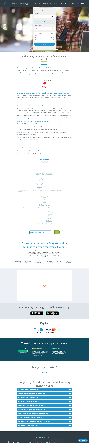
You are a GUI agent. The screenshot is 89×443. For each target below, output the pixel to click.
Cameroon (31, 418)
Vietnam (31, 441)
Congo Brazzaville (32, 420)
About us (56, 3)
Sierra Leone (31, 435)
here (21, 149)
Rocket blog (79, 425)
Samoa (47, 434)
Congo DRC (39, 420)
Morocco (31, 430)
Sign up (67, 3)
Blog (62, 3)
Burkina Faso (40, 417)
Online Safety (79, 427)
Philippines (56, 432)
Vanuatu (56, 439)
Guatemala (31, 423)
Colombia (56, 418)
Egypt (56, 420)
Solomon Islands (40, 435)
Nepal (47, 430)
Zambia (39, 441)
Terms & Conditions (77, 432)
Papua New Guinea (32, 434)
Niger (30, 432)
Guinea (39, 423)
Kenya (47, 425)
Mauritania (48, 429)
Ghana (56, 422)
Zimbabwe (48, 441)
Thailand (56, 437)
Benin (47, 415)
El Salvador (31, 422)
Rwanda (39, 434)
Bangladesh (40, 415)
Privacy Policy (79, 429)
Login (73, 3)
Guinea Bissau (49, 423)
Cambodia (56, 417)
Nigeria (39, 432)
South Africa (57, 435)
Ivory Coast (40, 425)
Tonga (39, 439)
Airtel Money (60, 96)
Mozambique (40, 430)
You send (37, 13)
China (47, 418)
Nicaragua (56, 430)
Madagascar (48, 427)
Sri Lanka (39, 437)
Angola (30, 415)
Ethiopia (39, 422)
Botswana (56, 415)
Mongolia (56, 429)
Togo (30, 439)
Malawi (56, 427)
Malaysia (31, 429)
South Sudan (31, 437)
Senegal (56, 434)
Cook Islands (48, 420)
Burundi (48, 417)
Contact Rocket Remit (77, 430)
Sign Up (44, 65)
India (55, 423)
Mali (38, 429)
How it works (37, 3)
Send (44, 44)
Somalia (48, 435)
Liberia (39, 427)
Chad (38, 418)
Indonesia (31, 425)
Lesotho (31, 427)
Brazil (30, 417)
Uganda (48, 439)
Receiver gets (38, 25)
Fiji (47, 422)
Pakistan (48, 432)
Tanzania (48, 437)
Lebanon (56, 425)
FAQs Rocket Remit (47, 3)
